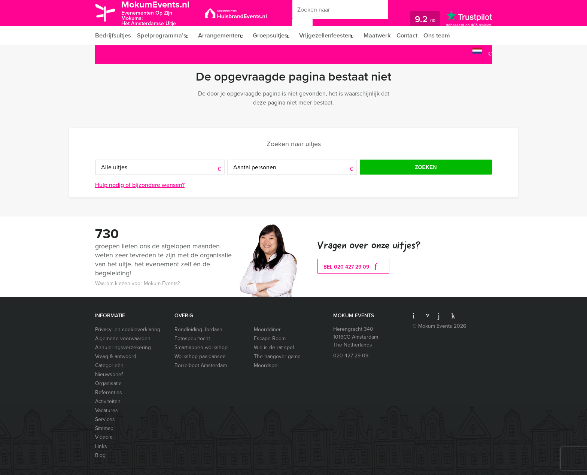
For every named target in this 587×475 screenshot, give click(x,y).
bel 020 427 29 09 (353, 267)
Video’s (103, 437)
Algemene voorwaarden (122, 338)
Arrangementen (221, 35)
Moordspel (266, 365)
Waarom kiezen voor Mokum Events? (137, 283)
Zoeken (426, 167)
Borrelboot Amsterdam (200, 365)
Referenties (108, 392)
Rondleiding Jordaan (198, 329)
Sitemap (104, 428)
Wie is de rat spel (274, 347)
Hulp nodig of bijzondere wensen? (140, 185)
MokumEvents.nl (159, 12)
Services (105, 419)
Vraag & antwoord (115, 356)
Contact (415, 35)
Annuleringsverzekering (123, 347)
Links (101, 446)
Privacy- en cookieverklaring (127, 329)
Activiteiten (108, 401)
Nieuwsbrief (109, 374)
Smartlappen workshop (201, 347)
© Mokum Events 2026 (439, 326)
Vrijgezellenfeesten (331, 35)
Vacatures (106, 410)
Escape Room (270, 338)
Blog (100, 455)
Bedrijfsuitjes (112, 35)
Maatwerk (385, 35)
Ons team (446, 35)
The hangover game (277, 356)
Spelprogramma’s (161, 35)
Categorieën (109, 365)
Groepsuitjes (273, 35)
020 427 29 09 (350, 356)
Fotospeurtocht (192, 338)
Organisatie (108, 383)
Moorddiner (267, 329)
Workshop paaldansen (200, 356)
